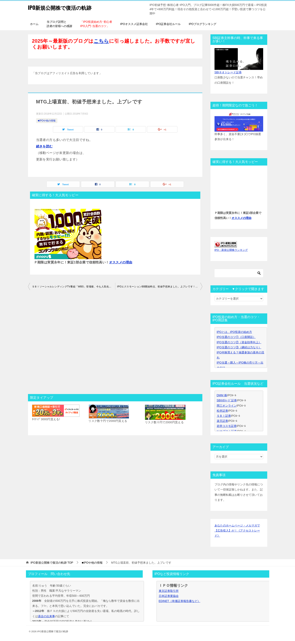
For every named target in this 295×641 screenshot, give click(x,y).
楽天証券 (222, 420)
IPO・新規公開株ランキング (231, 250)
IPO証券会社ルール (168, 24)
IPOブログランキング (202, 24)
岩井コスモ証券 (227, 426)
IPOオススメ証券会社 (134, 24)
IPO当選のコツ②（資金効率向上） (239, 342)
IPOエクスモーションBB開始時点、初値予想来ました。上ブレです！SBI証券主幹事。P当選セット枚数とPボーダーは (159, 286)
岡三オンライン (227, 405)
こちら (101, 41)
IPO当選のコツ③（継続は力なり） (239, 347)
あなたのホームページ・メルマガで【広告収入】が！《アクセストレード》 (237, 530)
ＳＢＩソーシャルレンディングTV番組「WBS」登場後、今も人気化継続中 (73, 286)
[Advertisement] (115, 343)
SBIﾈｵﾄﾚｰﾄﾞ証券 (227, 400)
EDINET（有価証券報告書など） (179, 601)
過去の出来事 (46, 616)
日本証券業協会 (169, 596)
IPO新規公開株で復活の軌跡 (66, 7)
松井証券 (222, 410)
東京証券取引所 (169, 590)
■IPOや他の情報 (47, 120)
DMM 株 (222, 395)
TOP (51, 562)
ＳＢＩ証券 (224, 415)
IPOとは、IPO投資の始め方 (234, 331)
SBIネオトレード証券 (228, 72)
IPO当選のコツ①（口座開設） (236, 337)
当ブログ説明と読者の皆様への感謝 (59, 24)
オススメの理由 (120, 262)
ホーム (34, 24)
